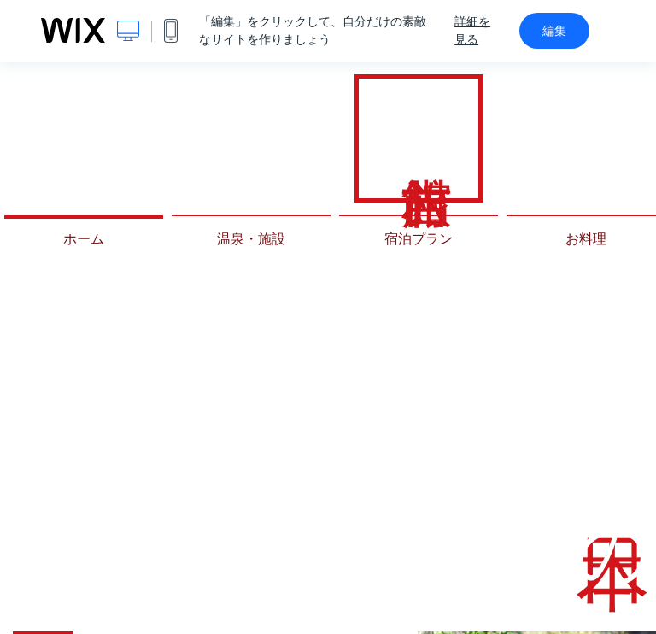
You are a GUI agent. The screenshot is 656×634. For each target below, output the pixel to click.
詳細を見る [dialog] (472, 30)
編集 (554, 30)
